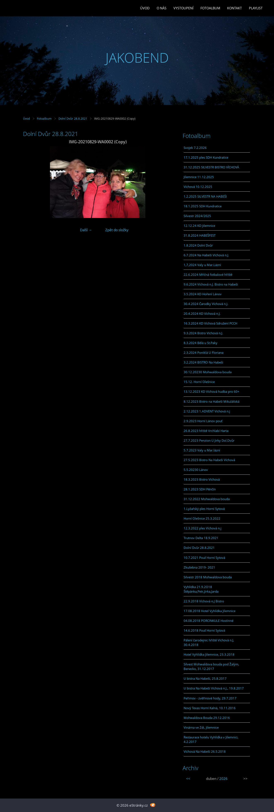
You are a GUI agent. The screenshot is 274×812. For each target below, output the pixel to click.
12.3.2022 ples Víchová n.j (202, 528)
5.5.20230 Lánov (196, 470)
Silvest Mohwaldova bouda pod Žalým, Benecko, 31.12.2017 (211, 666)
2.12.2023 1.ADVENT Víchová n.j (207, 411)
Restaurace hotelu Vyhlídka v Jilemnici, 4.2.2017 (211, 739)
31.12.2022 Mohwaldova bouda (207, 499)
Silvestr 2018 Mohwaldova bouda (208, 577)
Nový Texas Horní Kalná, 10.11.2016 (210, 708)
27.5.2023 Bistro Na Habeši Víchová (209, 460)
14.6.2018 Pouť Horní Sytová (204, 630)
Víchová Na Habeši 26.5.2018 (205, 751)
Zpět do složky (117, 229)
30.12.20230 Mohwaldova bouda (208, 372)
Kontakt (234, 8)
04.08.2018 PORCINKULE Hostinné (208, 621)
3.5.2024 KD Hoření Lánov (203, 294)
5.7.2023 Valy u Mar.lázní (202, 450)
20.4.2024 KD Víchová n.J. (202, 313)
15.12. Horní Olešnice (199, 382)
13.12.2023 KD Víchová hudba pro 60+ (211, 391)
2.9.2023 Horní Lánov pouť (203, 421)
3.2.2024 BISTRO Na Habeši (203, 362)
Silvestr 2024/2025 (197, 216)
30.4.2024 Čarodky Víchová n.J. (206, 304)
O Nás (161, 8)
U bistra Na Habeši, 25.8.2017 (205, 678)
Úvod (145, 8)
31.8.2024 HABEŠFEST (200, 235)
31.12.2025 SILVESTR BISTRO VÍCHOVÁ (211, 167)
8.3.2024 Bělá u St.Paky (200, 343)
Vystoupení (183, 8)
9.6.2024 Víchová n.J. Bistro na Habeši (211, 284)
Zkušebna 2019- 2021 (199, 567)
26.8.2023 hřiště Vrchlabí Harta (206, 431)
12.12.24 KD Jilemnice (199, 226)
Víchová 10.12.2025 (198, 187)
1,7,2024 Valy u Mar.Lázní (202, 265)
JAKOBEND (137, 58)
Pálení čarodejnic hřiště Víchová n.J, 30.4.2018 (209, 642)
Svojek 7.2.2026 (195, 148)
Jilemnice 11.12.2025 (199, 177)
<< (188, 778)
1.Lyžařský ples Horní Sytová (204, 509)
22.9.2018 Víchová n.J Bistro (204, 601)
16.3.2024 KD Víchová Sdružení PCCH (210, 323)
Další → (86, 229)
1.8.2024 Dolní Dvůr (198, 245)
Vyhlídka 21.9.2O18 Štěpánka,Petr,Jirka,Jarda (201, 589)
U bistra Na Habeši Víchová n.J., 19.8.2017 (214, 688)
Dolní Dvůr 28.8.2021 (72, 118)
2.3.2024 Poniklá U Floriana (203, 352)
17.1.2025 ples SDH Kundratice (206, 157)
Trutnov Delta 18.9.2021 (201, 538)
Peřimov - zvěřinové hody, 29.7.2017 (210, 698)
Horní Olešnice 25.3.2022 (202, 518)
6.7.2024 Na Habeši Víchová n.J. (206, 255)
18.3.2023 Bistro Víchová (202, 479)
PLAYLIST (256, 8)
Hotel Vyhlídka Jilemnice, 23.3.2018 (209, 654)
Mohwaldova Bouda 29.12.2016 (207, 718)
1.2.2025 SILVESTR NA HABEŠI (205, 196)
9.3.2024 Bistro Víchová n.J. (203, 333)
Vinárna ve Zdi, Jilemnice (201, 727)
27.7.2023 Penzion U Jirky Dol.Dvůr (209, 440)
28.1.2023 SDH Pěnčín (200, 489)
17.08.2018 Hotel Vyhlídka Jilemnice (209, 611)
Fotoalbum (210, 8)
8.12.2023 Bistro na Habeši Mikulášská (211, 401)
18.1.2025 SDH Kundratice (203, 206)
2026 (223, 778)
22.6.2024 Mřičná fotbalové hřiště (208, 274)
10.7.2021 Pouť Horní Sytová (204, 558)
